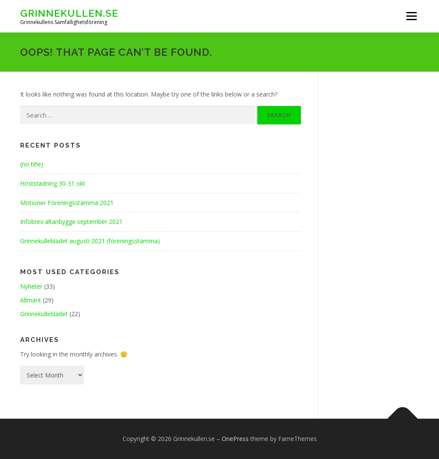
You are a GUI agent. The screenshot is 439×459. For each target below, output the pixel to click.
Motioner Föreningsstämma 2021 (67, 203)
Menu (411, 16)
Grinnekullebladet (44, 314)
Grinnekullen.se (69, 13)
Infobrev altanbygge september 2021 (71, 221)
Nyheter (31, 286)
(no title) (31, 164)
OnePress (235, 439)
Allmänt (30, 300)
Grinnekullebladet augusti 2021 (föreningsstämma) (90, 241)
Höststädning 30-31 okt (52, 183)
